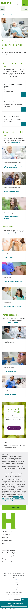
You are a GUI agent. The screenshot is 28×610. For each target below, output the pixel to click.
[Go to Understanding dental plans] (23, 94)
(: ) (14, 605)
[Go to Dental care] (23, 109)
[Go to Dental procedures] (23, 124)
